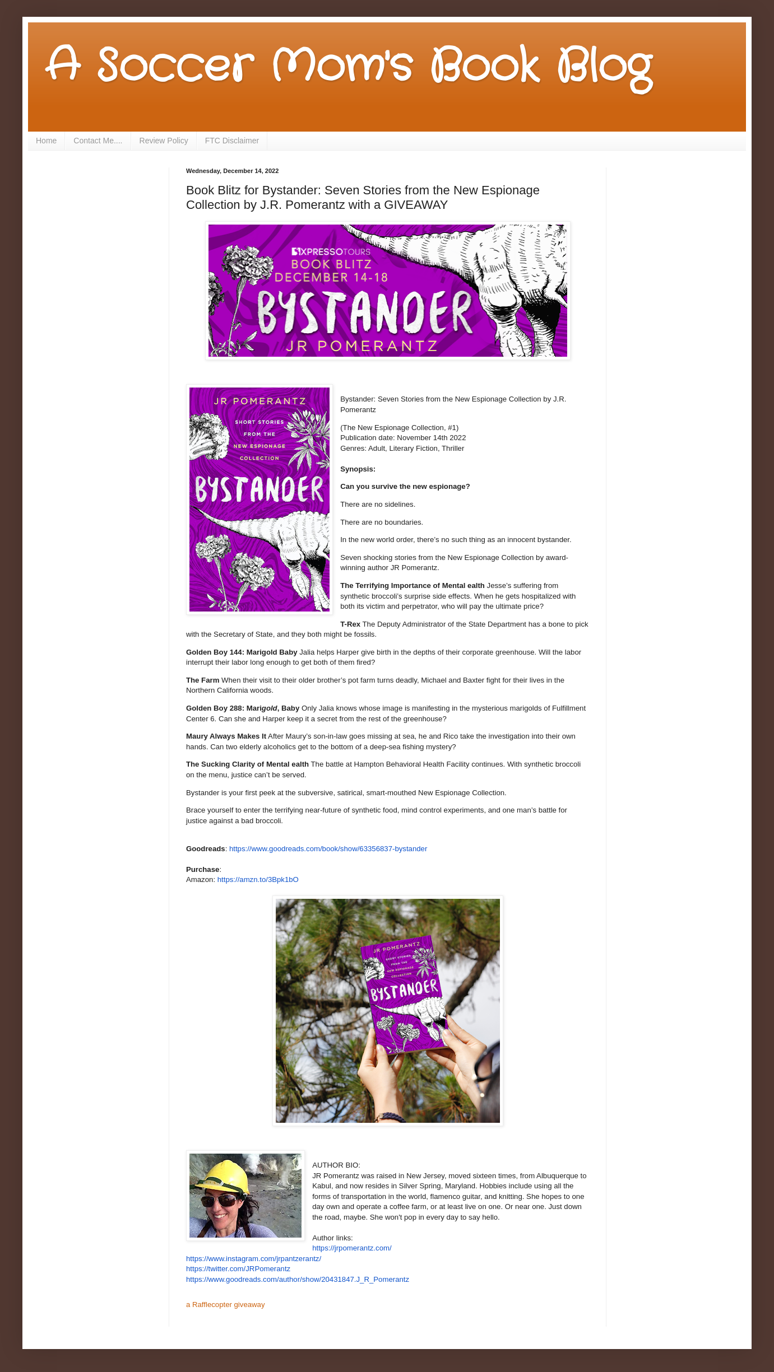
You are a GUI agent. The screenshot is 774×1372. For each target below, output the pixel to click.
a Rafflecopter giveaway (225, 1304)
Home (46, 140)
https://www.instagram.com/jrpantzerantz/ (253, 1258)
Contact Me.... (97, 140)
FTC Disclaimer (232, 140)
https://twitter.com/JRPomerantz (238, 1268)
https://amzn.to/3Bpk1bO (258, 879)
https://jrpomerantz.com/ (351, 1248)
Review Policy (164, 140)
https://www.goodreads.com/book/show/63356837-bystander (328, 848)
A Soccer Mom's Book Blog (348, 67)
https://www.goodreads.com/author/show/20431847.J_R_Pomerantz (297, 1279)
